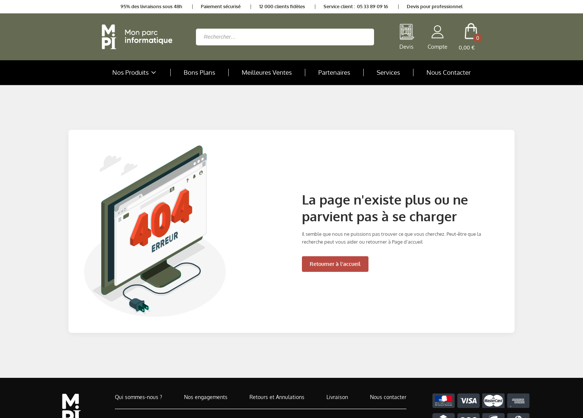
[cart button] (471, 37)
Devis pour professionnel (435, 6)
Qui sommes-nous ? (138, 397)
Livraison (337, 397)
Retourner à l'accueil (335, 264)
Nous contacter (388, 397)
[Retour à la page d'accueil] (135, 37)
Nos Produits (135, 72)
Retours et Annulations (277, 397)
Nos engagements (206, 397)
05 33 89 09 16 (372, 6)
